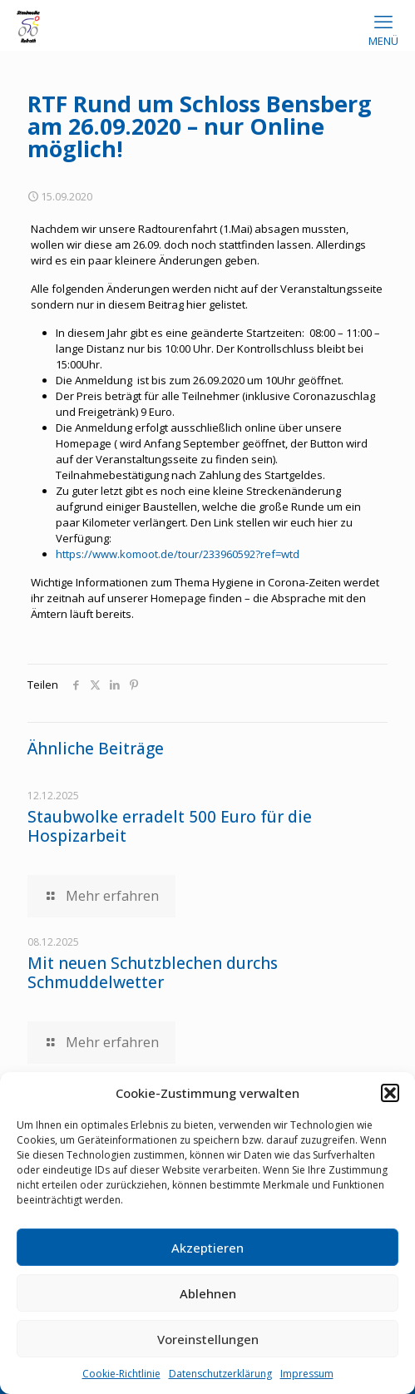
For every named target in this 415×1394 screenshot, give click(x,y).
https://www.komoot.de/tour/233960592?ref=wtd (177, 553)
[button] (390, 1093)
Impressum (306, 1374)
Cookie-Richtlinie (121, 1374)
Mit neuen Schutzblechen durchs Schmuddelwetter (152, 972)
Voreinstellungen (208, 1339)
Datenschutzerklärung (220, 1374)
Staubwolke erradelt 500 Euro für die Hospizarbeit (169, 826)
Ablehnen (208, 1293)
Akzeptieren (207, 1247)
